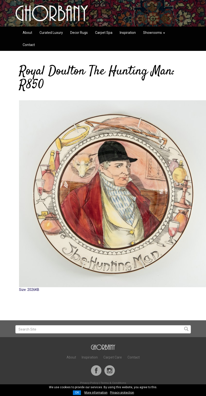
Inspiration (128, 33)
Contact (29, 45)
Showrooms (154, 33)
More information (96, 392)
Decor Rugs (79, 33)
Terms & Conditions (113, 383)
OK (77, 392)
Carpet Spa (103, 33)
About (27, 33)
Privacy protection (122, 392)
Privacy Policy (89, 383)
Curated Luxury (51, 33)
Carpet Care (112, 357)
